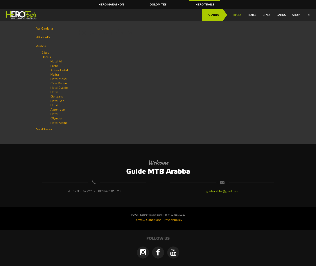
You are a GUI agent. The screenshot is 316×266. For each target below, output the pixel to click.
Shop (296, 15)
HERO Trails (205, 4)
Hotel (252, 15)
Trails (236, 15)
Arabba (213, 15)
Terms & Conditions (147, 220)
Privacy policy (173, 220)
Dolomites (158, 4)
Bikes (266, 15)
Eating (281, 15)
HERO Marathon (111, 4)
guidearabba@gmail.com (222, 191)
